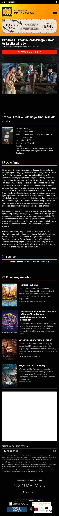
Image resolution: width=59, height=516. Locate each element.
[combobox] (29, 2)
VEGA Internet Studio (36, 501)
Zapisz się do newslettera (15, 446)
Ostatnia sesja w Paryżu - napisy (35, 340)
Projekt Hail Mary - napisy (32, 365)
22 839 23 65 (24, 13)
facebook (28, 492)
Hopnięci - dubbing (28, 285)
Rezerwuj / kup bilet (29, 52)
